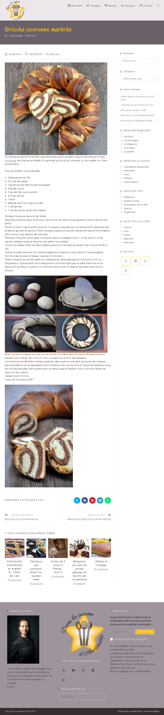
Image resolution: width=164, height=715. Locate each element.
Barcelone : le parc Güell (133, 118)
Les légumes (130, 152)
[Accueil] (6, 43)
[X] (125, 269)
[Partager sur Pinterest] (92, 509)
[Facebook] (135, 269)
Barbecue (129, 205)
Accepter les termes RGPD (128, 639)
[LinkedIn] (92, 670)
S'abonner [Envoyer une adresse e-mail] (145, 632)
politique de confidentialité (134, 671)
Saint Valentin (131, 190)
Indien (127, 243)
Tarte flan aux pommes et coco (137, 113)
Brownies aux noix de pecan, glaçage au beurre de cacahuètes (79, 579)
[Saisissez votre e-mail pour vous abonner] (133, 632)
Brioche (31, 43)
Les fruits (128, 145)
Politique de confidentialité (130, 711)
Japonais (128, 247)
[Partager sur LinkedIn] (100, 509)
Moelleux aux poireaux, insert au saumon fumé (36, 579)
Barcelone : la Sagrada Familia (136, 129)
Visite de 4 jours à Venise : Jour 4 (58, 575)
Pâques (128, 186)
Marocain (129, 250)
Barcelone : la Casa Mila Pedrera (137, 123)
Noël (126, 182)
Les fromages (131, 148)
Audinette (15, 62)
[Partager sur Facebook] (85, 509)
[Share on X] (77, 509)
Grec (126, 239)
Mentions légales (151, 711)
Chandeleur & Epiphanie (136, 175)
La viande (129, 160)
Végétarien (130, 220)
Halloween (129, 179)
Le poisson (129, 156)
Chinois (127, 235)
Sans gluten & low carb (136, 213)
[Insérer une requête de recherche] (140, 69)
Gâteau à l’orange (101, 571)
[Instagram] (145, 269)
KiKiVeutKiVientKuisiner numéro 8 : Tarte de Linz (14, 577)
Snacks (127, 216)
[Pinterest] (125, 279)
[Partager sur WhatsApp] (108, 509)
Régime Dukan (132, 209)
